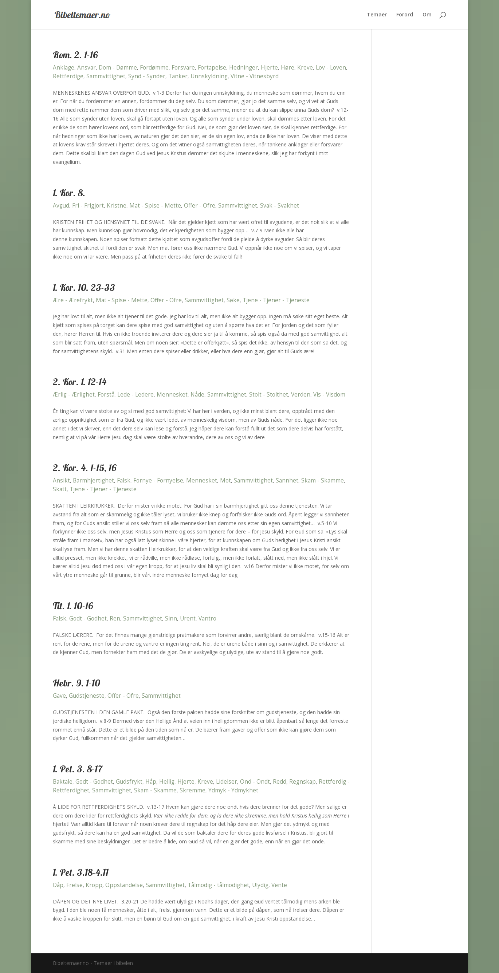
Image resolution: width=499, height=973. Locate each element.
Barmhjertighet (93, 480)
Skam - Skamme (322, 480)
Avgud (61, 205)
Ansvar (86, 67)
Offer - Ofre (199, 205)
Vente (279, 885)
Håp (150, 781)
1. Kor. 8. (69, 193)
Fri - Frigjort (88, 205)
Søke (233, 300)
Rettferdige (68, 76)
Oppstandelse (124, 885)
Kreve (305, 67)
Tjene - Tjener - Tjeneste (276, 300)
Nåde (197, 394)
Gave (59, 696)
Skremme (192, 790)
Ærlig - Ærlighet (74, 394)
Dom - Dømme (118, 67)
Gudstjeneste (87, 696)
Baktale (62, 781)
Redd (279, 781)
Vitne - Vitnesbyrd (255, 76)
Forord (404, 15)
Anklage (63, 67)
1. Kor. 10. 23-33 (84, 287)
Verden (300, 394)
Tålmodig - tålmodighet (218, 885)
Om (427, 15)
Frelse (74, 885)
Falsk (123, 480)
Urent (188, 618)
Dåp (58, 885)
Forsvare (183, 67)
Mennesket (172, 394)
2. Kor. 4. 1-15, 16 (85, 468)
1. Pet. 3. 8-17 (77, 769)
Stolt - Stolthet (268, 394)
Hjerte (269, 67)
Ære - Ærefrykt (73, 300)
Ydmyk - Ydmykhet (233, 790)
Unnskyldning (209, 76)
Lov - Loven (331, 67)
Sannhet (287, 480)
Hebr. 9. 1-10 (76, 683)
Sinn (171, 618)
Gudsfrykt (129, 781)
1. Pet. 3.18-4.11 (81, 872)
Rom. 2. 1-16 (75, 55)
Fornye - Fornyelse (158, 480)
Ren (115, 618)
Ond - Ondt (255, 781)
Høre (287, 67)
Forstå (106, 394)
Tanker (178, 76)
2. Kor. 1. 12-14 (79, 382)
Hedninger (243, 67)
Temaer (377, 15)
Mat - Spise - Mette (155, 205)
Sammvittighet (105, 76)
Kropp (94, 885)
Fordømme (154, 67)
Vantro (207, 618)
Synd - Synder (146, 76)
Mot (225, 480)
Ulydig (260, 885)
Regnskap (302, 781)
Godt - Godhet (88, 618)
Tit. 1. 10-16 (73, 606)
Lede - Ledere (135, 394)
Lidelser (226, 781)
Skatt (60, 489)
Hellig (166, 781)
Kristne (116, 205)
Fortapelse (212, 67)
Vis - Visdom (329, 394)
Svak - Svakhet (279, 205)
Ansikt (61, 480)
